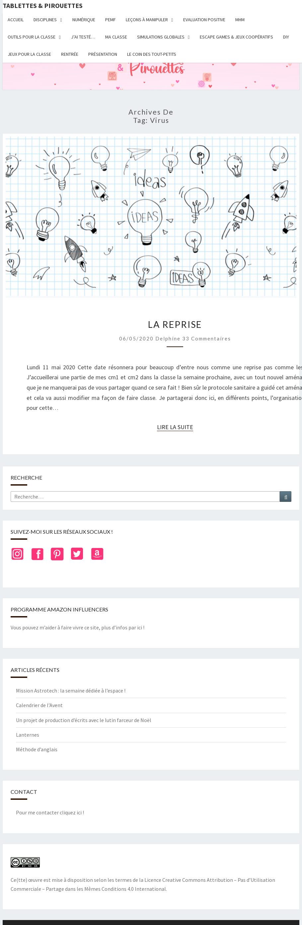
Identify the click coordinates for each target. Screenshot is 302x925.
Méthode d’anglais (36, 749)
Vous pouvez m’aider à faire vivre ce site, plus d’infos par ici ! (77, 627)
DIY (286, 37)
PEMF (110, 20)
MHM (240, 20)
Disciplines (45, 20)
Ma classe (116, 37)
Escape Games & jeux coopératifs (236, 37)
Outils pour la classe (31, 37)
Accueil (16, 20)
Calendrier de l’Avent (39, 705)
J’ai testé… (83, 37)
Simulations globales (161, 37)
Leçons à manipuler (147, 20)
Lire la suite (175, 427)
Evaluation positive (204, 20)
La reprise (175, 324)
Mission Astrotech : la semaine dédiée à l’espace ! (70, 690)
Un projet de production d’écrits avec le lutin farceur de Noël (83, 720)
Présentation (102, 54)
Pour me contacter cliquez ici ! (50, 812)
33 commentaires (206, 338)
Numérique (83, 20)
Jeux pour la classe (29, 54)
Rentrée (69, 54)
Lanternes (27, 734)
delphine (168, 338)
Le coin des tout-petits (151, 54)
